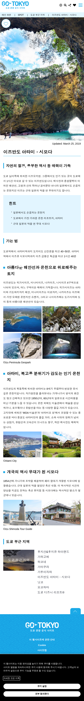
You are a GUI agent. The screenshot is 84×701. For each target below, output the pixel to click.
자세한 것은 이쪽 (11, 678)
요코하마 (43, 587)
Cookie (42, 645)
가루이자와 (44, 572)
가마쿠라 (43, 567)
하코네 (41, 561)
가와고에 (43, 556)
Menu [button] (81, 5)
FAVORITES (74, 5)
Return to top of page (75, 611)
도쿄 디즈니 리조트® (50, 592)
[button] (60, 5)
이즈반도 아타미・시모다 (53, 577)
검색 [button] (65, 5)
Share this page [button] (69, 5)
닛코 (40, 582)
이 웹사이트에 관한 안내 (42, 639)
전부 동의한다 (42, 694)
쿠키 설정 (42, 686)
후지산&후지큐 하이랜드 (53, 551)
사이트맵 (42, 650)
